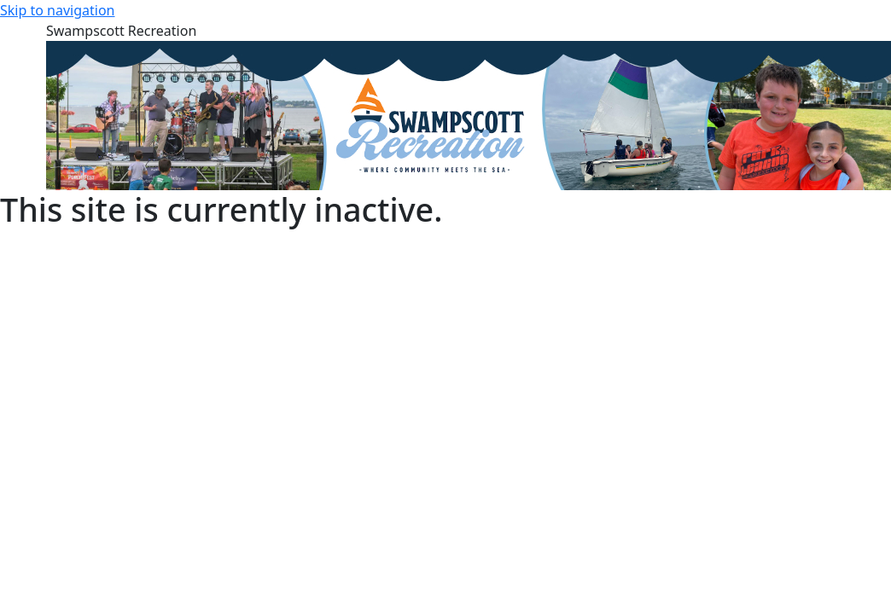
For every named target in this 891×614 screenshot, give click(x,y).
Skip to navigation (57, 10)
